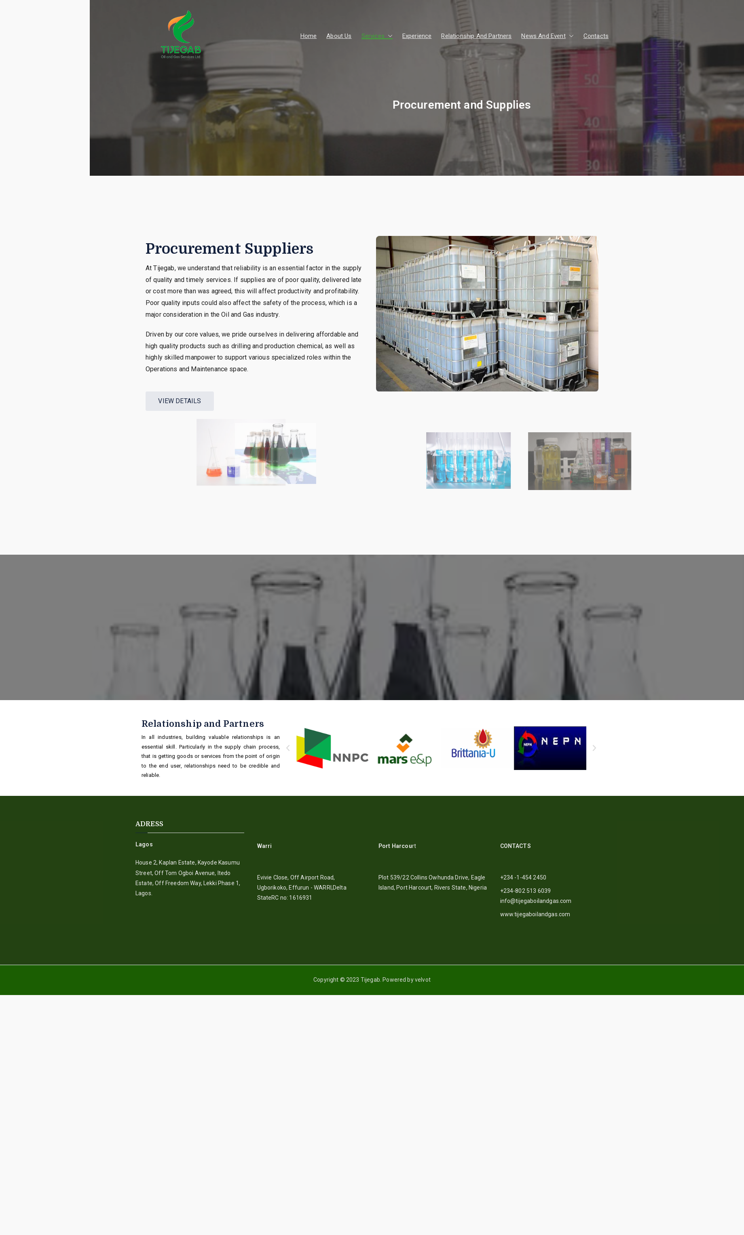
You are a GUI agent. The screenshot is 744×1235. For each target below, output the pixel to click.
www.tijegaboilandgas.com (535, 914)
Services (377, 36)
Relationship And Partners (476, 36)
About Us (338, 36)
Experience (417, 36)
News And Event (547, 36)
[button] (389, 36)
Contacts (596, 36)
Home (308, 36)
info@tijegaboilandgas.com (536, 901)
